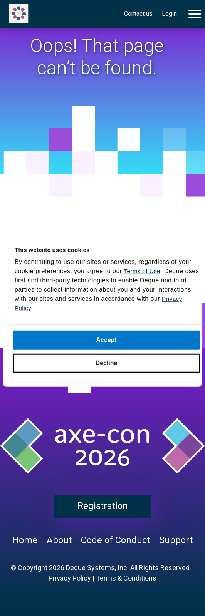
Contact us (138, 13)
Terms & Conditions (126, 578)
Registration (102, 505)
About (59, 540)
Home (24, 540)
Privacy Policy (70, 578)
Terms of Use (142, 271)
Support (176, 540)
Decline (107, 363)
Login (169, 13)
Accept (106, 340)
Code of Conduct (115, 540)
